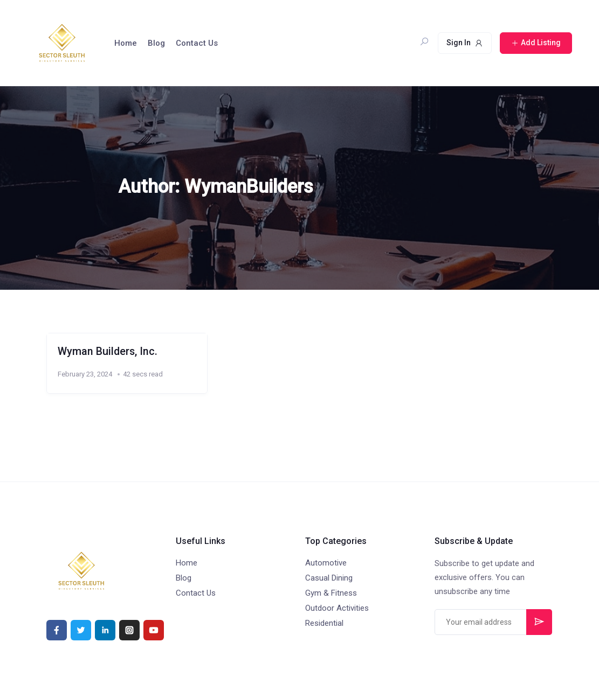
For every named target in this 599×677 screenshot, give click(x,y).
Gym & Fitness (331, 593)
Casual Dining (329, 578)
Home (125, 43)
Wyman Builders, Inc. (107, 351)
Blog (156, 43)
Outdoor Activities (337, 608)
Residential (324, 623)
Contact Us (197, 43)
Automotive (326, 563)
